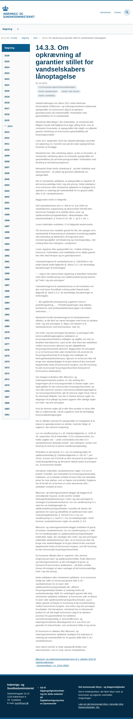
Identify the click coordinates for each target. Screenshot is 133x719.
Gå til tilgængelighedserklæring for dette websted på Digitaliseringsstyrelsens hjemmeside (52, 695)
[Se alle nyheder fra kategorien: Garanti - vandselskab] (46, 95)
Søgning (7, 29)
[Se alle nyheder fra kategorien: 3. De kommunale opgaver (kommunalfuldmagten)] (57, 87)
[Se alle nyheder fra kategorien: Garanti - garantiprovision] (48, 91)
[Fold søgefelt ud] (127, 12)
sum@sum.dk (22, 703)
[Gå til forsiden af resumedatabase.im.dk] (17, 12)
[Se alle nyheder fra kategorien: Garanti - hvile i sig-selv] (70, 91)
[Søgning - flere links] (17, 29)
